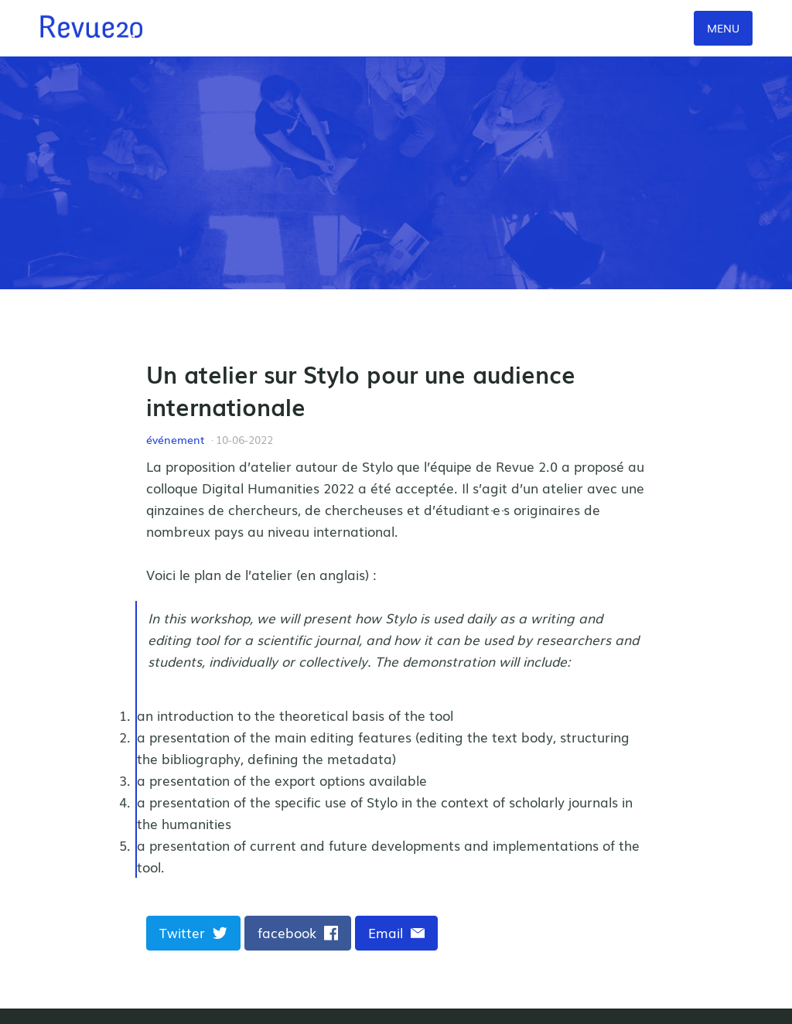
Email (396, 932)
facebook (298, 932)
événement (175, 439)
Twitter (193, 932)
